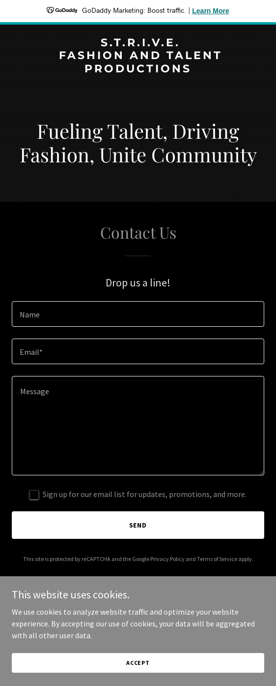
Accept (138, 662)
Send (138, 525)
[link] (138, 69)
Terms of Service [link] (217, 558)
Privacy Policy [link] (167, 558)
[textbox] (138, 314)
